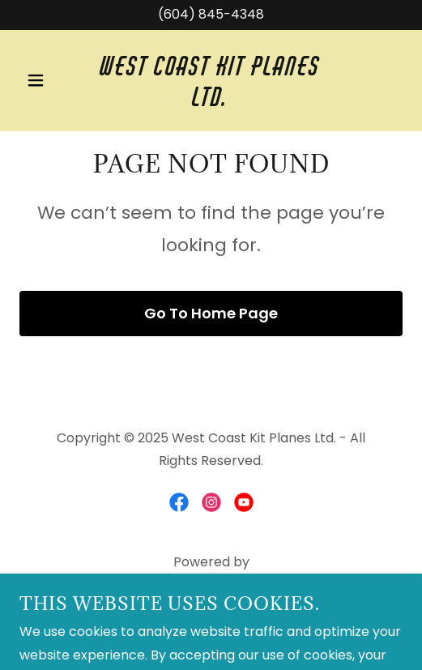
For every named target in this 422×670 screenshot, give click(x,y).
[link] (211, 101)
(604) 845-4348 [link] (211, 14)
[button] (48, 80)
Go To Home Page (211, 313)
